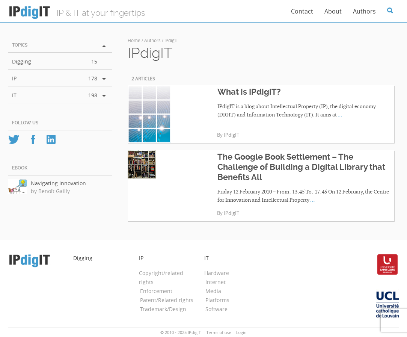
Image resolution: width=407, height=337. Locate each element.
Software (216, 309)
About (333, 11)
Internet (215, 282)
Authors (364, 11)
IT (14, 95)
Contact (302, 11)
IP (14, 78)
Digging (21, 61)
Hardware (216, 273)
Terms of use (218, 332)
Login (241, 332)
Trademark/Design (163, 309)
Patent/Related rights (166, 300)
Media (213, 291)
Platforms (217, 300)
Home (134, 40)
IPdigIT (231, 135)
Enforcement (156, 291)
